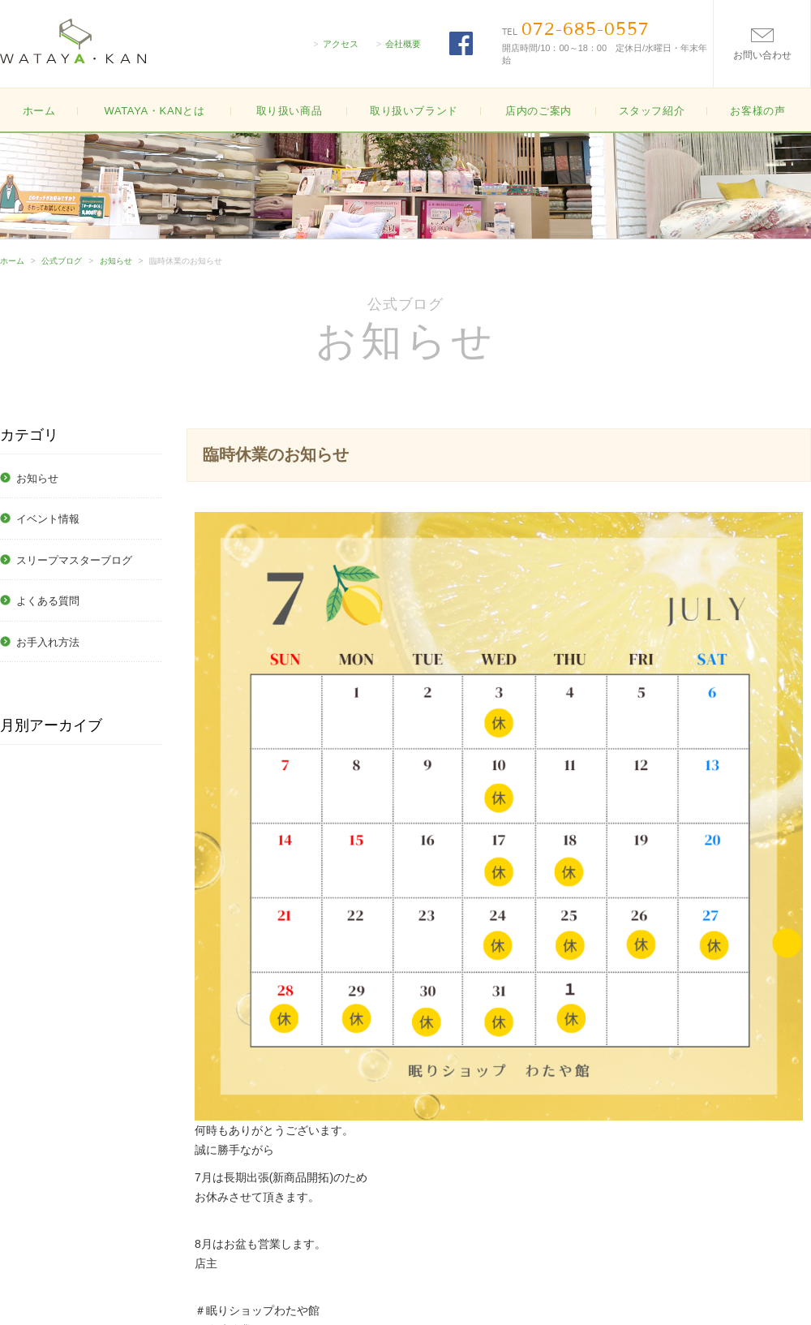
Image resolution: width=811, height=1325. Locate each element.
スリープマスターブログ (74, 560)
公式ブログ (61, 260)
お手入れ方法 (47, 642)
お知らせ (116, 260)
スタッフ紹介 (652, 111)
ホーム (39, 111)
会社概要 (403, 44)
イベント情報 (47, 519)
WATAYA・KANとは (154, 111)
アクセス (340, 44)
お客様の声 (757, 111)
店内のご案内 (538, 111)
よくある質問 (47, 601)
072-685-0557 (585, 29)
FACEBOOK (461, 43)
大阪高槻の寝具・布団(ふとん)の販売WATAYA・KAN (73, 41)
